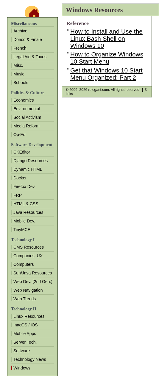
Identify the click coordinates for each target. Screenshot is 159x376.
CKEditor (21, 152)
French (19, 48)
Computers (23, 264)
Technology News (29, 359)
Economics (23, 100)
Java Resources (28, 212)
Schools (20, 82)
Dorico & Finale (27, 39)
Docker (19, 178)
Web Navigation (28, 290)
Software (21, 350)
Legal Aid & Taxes (29, 56)
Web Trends (24, 298)
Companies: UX (28, 255)
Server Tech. (25, 342)
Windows (21, 368)
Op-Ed (19, 134)
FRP (17, 195)
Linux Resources (28, 316)
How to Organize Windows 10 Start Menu (106, 58)
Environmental (26, 108)
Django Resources (30, 160)
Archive (20, 31)
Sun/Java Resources (32, 273)
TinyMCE (21, 229)
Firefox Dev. (24, 186)
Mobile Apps (24, 333)
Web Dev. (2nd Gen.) (32, 281)
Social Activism (27, 117)
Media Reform (26, 126)
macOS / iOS (25, 325)
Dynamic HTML (27, 169)
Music (18, 74)
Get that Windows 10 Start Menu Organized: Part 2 (106, 74)
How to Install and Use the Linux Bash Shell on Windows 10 (106, 38)
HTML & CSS (25, 203)
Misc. (18, 65)
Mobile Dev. (24, 221)
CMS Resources (28, 247)
